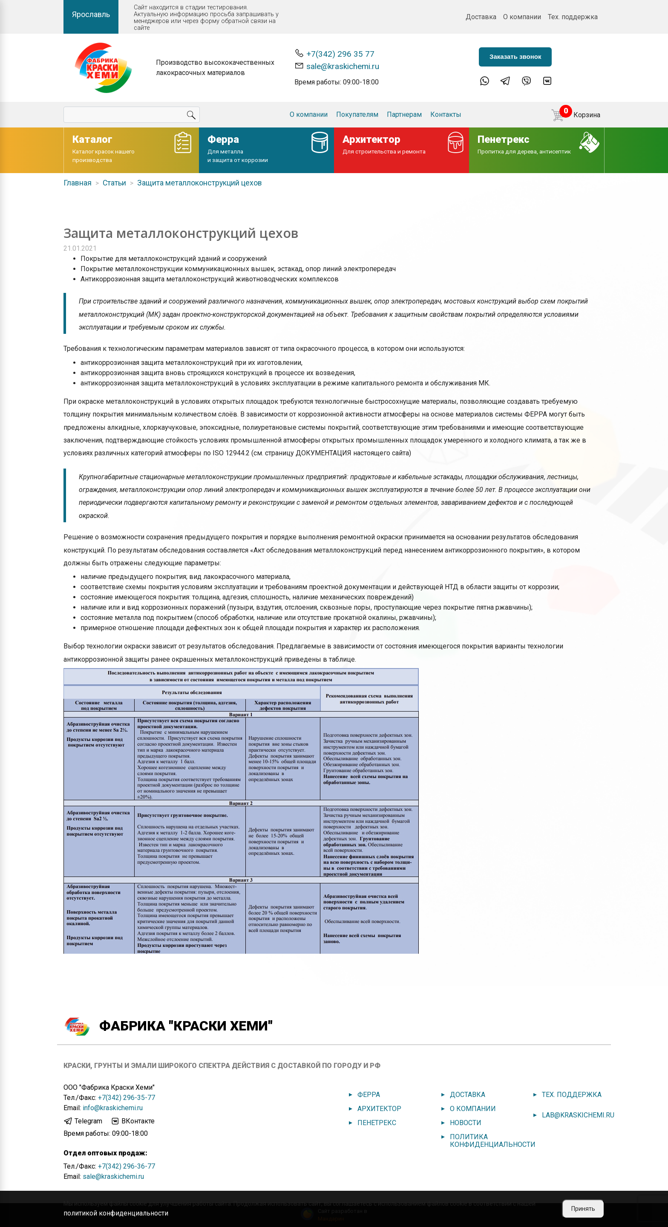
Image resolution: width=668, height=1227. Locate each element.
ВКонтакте (132, 1121)
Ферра (368, 1095)
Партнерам (404, 114)
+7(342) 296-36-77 (126, 1166)
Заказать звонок (515, 56)
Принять (583, 1208)
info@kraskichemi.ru (113, 1108)
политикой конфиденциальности (115, 1213)
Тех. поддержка (573, 17)
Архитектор (379, 1109)
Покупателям (357, 114)
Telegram (82, 1121)
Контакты (445, 114)
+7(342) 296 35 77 (334, 53)
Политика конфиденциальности (493, 1141)
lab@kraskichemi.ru (578, 1115)
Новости (465, 1123)
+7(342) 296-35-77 (126, 1098)
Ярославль (91, 14)
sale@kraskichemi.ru (336, 66)
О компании (522, 17)
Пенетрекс (376, 1123)
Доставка (481, 17)
